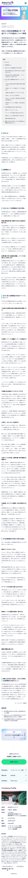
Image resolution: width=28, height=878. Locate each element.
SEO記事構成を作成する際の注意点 (13, 107)
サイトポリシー (20, 866)
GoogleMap (23, 815)
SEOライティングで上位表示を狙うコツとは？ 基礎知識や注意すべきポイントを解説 (15, 716)
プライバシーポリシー (7, 866)
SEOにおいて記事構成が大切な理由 (13, 67)
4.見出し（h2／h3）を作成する (12, 95)
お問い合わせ (14, 762)
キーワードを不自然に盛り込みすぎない (14, 112)
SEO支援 (4, 26)
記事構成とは (8, 65)
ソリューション (10, 26)
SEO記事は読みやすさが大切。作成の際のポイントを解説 (15, 712)
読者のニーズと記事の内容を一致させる (14, 115)
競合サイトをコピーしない (11, 110)
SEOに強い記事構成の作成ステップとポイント (15, 80)
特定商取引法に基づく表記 (7, 869)
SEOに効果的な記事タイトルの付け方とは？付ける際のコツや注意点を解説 (15, 719)
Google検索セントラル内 (7, 518)
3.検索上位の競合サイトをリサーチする (14, 92)
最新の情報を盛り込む (10, 118)
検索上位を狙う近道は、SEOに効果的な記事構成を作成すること (15, 122)
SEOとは (7, 62)
